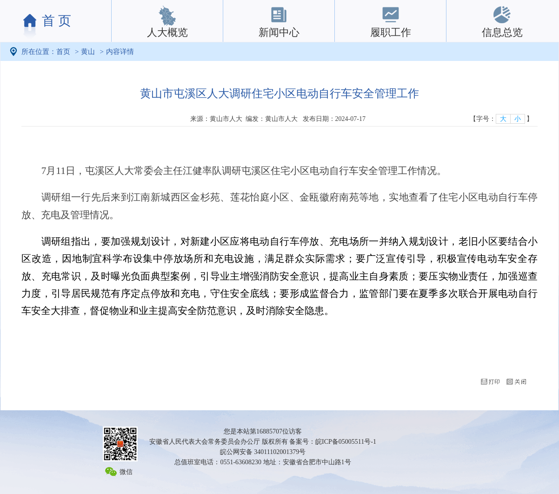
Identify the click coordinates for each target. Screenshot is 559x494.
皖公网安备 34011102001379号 (263, 451)
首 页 (56, 20)
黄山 (88, 51)
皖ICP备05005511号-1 (345, 441)
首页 (63, 51)
